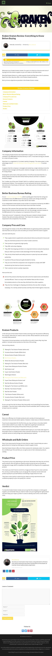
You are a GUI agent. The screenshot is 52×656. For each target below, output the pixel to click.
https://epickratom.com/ (17, 567)
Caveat (5, 101)
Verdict (5, 108)
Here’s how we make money (29, 63)
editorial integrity (22, 61)
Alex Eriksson (32, 44)
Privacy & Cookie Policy (19, 652)
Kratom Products (7, 99)
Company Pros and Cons (9, 96)
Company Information (9, 92)
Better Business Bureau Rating (11, 94)
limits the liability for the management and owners (27, 163)
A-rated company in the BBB (14, 197)
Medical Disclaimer (39, 652)
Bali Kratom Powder (10, 358)
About (9, 652)
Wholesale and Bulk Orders (10, 104)
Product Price (6, 106)
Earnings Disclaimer (30, 652)
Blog (12, 652)
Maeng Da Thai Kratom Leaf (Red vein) (15, 377)
